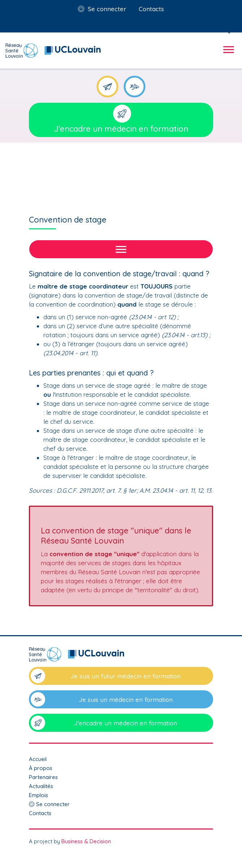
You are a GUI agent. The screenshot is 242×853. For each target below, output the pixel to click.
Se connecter (107, 9)
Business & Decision (86, 841)
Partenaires (43, 777)
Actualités (41, 786)
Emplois (38, 795)
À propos (40, 768)
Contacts (151, 9)
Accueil (38, 759)
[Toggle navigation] (228, 56)
